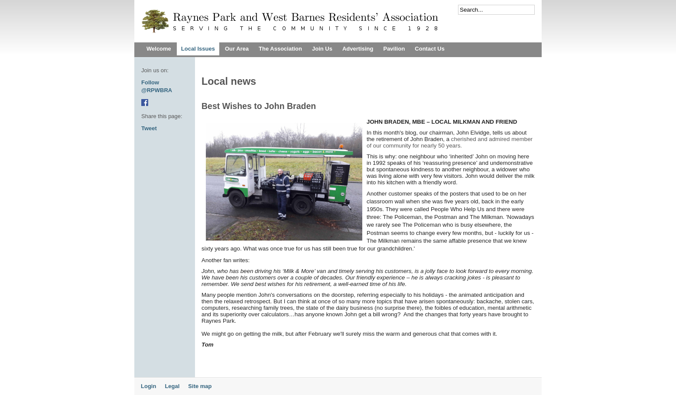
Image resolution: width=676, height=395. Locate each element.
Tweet (149, 128)
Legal (172, 386)
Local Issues (198, 48)
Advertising (358, 48)
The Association (280, 48)
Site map (199, 386)
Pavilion (394, 48)
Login (148, 386)
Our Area (237, 48)
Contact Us (430, 48)
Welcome (158, 48)
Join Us (322, 48)
